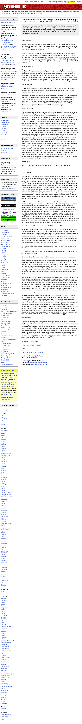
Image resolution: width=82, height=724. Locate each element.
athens (3, 434)
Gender (3, 261)
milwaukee (4, 639)
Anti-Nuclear (5, 238)
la (1, 630)
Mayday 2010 (5, 324)
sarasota (4, 679)
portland (3, 661)
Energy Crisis (5, 255)
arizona (3, 598)
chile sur (3, 538)
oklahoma (4, 655)
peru (2, 549)
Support (78, 1)
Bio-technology (5, 244)
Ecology (3, 251)
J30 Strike (4, 319)
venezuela (4, 564)
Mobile (31, 1)
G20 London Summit (7, 328)
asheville (4, 602)
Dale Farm (4, 317)
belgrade (4, 443)
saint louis (4, 668)
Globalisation (53, 21)
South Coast (5, 135)
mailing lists (4, 716)
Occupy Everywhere (7, 313)
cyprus (3, 452)
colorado (4, 617)
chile (2, 536)
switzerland (4, 516)
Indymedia (4, 269)
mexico (3, 547)
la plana (3, 470)
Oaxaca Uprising (6, 356)
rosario (3, 554)
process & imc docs (7, 718)
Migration (4, 273)
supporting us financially (8, 188)
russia (3, 509)
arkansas (4, 600)
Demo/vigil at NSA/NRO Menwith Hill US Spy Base (8, 62)
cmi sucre (4, 542)
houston (3, 624)
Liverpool (4, 126)
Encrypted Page (8, 370)
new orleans (5, 648)
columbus (4, 619)
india (2, 591)
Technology (4, 289)
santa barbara (5, 675)
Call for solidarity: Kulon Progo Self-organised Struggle (50, 19)
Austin (3, 606)
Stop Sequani (5, 350)
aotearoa (4, 569)
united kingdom (6, 523)
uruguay (3, 560)
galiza (3, 457)
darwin (3, 575)
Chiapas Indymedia (6, 110)
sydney (3, 586)
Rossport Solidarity (7, 358)
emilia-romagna (6, 454)
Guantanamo (5, 334)
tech (2, 719)
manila (3, 578)
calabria (3, 448)
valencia (3, 525)
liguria (3, 474)
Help (64, 1)
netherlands (5, 490)
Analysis (3, 234)
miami (3, 635)
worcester (4, 692)
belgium (3, 441)
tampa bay (4, 683)
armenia (3, 432)
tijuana (3, 558)
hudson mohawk (6, 626)
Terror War (4, 292)
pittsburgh (4, 659)
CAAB (13, 64)
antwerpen (4, 430)
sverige (3, 514)
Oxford (3, 131)
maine (3, 633)
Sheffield (4, 133)
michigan (4, 637)
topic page (7, 94)
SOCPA (3, 362)
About (54, 1)
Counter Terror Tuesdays (7, 71)
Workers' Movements (7, 293)
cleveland (4, 615)
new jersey (4, 644)
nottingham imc (6, 494)
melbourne (4, 580)
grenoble (4, 461)
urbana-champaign (7, 686)
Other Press (5, 277)
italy (2, 468)
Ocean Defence (6, 275)
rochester (4, 664)
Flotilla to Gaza (6, 321)
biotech (3, 708)
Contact (59, 1)
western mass (5, 690)
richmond (4, 663)
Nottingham (4, 150)
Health (3, 265)
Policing (3, 281)
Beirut (3, 699)
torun (2, 518)
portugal (3, 503)
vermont (3, 688)
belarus (3, 439)
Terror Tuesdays (6, 77)
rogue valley (5, 666)
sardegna (4, 510)
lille (2, 476)
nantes (3, 487)
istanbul (3, 467)
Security (72, 1)
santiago (3, 556)
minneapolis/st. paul (7, 641)
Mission (43, 1)
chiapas (3, 534)
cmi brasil (4, 540)
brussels (3, 444)
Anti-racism (4, 242)
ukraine (3, 521)
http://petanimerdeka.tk (36, 352)
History (3, 267)
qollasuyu (4, 553)
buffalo (3, 611)
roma (2, 505)
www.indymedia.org (7, 410)
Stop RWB (4, 352)
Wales (3, 137)
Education (4, 253)
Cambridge (4, 124)
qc (2, 584)
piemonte (4, 500)
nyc (2, 653)
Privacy (49, 1)
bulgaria (3, 446)
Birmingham (5, 122)
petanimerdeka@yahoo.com (37, 362)
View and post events (8, 22)
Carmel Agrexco (6, 343)
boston (3, 609)
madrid (3, 481)
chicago (3, 613)
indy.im (3, 166)
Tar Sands (4, 326)
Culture (3, 248)
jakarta (3, 576)
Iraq (2, 271)
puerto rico (4, 551)
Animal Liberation (6, 236)
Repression (61, 21)
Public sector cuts (6, 283)
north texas (4, 652)
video (2, 421)
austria (3, 435)
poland (3, 501)
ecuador (3, 545)
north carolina (5, 650)
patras (3, 498)
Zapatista (4, 296)
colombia (4, 543)
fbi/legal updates (6, 714)
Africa (3, 424)
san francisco (5, 672)
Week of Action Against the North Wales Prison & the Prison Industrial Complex (8, 40)
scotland (3, 512)
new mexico (5, 646)
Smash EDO (5, 360)
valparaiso (4, 562)
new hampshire (6, 642)
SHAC (3, 348)
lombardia (4, 479)
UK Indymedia (21, 6)
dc (2, 620)
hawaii (3, 622)
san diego (4, 670)
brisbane (4, 571)
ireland (3, 465)
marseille (4, 485)
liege (2, 472)
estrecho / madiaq (6, 455)
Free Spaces (5, 259)
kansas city (4, 628)
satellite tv (4, 419)
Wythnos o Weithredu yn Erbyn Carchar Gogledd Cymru (8, 48)
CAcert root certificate (6, 395)
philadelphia (5, 657)
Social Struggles (69, 21)
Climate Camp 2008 (7, 354)
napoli (3, 488)
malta (3, 483)
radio (2, 417)
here (5, 79)
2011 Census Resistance (9, 311)
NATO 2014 (4, 305)
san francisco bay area (8, 674)
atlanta (3, 604)
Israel (3, 701)
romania (3, 507)
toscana (3, 520)
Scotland (4, 152)
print (2, 415)
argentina (4, 531)
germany (4, 459)
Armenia (3, 697)
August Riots (5, 315)
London (3, 128)
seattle (3, 681)
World (76, 21)
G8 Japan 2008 (6, 345)
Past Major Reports (7, 364)
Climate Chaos (5, 246)
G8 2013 (4, 307)
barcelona (4, 437)
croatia (3, 450)
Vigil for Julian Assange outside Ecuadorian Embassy (8, 86)
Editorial (36, 1)
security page (5, 399)
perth (2, 582)
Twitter (11, 166)
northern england (6, 492)
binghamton (5, 608)
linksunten (4, 477)
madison (3, 631)
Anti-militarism (5, 240)
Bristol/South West (7, 148)
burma (3, 573)
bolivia (3, 533)
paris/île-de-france (7, 496)
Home (26, 1)
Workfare (4, 309)
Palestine (4, 279)
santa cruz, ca (5, 677)
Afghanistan (5, 232)
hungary (3, 463)
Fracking (4, 257)
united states (5, 685)
